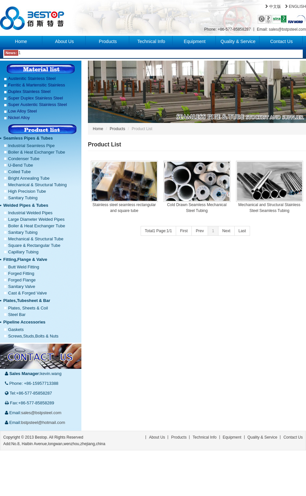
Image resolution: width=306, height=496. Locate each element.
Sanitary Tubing (22, 197)
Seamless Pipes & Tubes (28, 138)
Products (108, 41)
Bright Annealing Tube (28, 178)
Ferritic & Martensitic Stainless (36, 85)
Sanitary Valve (21, 286)
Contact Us (281, 41)
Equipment (194, 41)
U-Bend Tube (20, 165)
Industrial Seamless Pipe (31, 145)
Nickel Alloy (19, 117)
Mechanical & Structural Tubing (37, 184)
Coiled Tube (19, 171)
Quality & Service (238, 41)
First (184, 231)
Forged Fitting (21, 273)
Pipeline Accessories (24, 322)
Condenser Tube (23, 158)
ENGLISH (295, 6)
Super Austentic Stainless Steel (37, 104)
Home (21, 41)
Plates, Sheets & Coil (28, 308)
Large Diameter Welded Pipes (36, 219)
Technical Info (151, 41)
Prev (200, 231)
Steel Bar (16, 314)
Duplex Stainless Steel (29, 91)
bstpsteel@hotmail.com (43, 422)
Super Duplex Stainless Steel (35, 98)
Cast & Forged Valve (27, 293)
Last (242, 231)
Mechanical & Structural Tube (35, 238)
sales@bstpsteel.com (287, 29)
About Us (64, 41)
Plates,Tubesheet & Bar (26, 300)
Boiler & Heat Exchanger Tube (36, 152)
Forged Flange (22, 280)
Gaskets (16, 329)
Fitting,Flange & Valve (25, 259)
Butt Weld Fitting (23, 266)
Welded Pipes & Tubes (25, 205)
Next (226, 231)
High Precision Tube (27, 191)
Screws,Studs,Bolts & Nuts (33, 336)
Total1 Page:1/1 (158, 231)
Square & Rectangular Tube (34, 245)
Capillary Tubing (23, 251)
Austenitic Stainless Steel (32, 78)
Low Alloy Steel (22, 111)
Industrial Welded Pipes (30, 212)
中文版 (273, 6)
